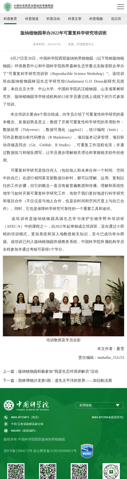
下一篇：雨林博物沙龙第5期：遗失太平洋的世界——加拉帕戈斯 (57, 380)
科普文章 (74, 19)
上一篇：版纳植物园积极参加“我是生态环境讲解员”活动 (50, 371)
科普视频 (96, 19)
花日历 (116, 19)
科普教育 (10, 19)
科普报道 (32, 19)
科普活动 (53, 19)
